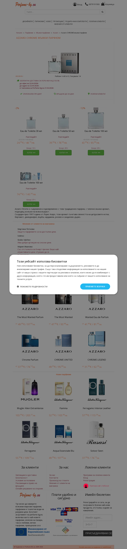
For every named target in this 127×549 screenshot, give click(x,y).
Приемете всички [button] (95, 286)
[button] (32, 286)
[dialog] (63, 274)
